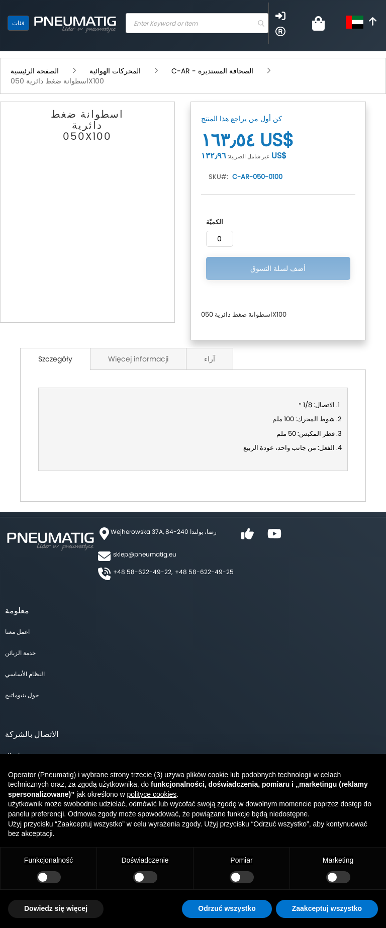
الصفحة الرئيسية (35, 71)
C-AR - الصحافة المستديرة (212, 71)
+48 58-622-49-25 (204, 572)
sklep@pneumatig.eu (144, 554)
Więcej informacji (138, 359)
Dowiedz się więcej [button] (55, 908)
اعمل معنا (17, 631)
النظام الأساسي (25, 674)
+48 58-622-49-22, (142, 572)
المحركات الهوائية (115, 71)
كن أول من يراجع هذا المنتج (241, 119)
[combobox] (197, 23)
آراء (209, 359)
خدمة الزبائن (20, 652)
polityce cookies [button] (152, 794)
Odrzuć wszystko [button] (226, 908)
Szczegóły (55, 359)
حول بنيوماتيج (22, 695)
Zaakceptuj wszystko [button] (327, 908)
